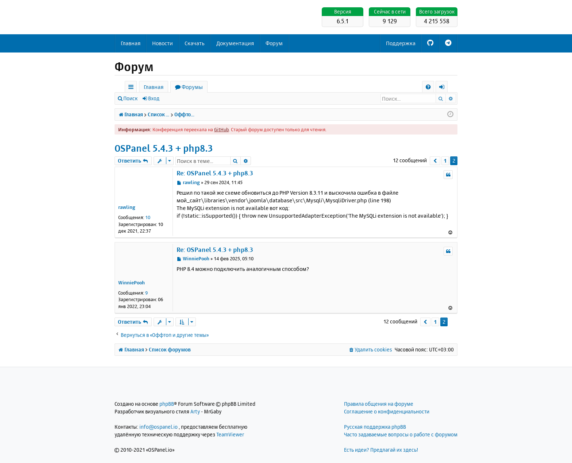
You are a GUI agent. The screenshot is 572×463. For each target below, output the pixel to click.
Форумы (192, 86)
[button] (435, 160)
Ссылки (132, 88)
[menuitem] (428, 87)
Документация (235, 43)
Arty (195, 411)
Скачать (195, 43)
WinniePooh (131, 282)
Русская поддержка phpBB (375, 427)
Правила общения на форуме (378, 404)
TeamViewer (230, 434)
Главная (130, 43)
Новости (162, 43)
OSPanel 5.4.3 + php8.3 (164, 148)
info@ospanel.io (158, 427)
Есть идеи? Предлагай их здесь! (381, 450)
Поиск (130, 98)
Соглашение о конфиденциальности (386, 411)
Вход (153, 98)
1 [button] (445, 160)
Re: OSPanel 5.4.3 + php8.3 (215, 173)
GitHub (221, 129)
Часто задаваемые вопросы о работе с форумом (400, 434)
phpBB (166, 404)
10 (147, 217)
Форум (274, 43)
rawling (126, 207)
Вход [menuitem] (444, 88)
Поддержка (401, 43)
